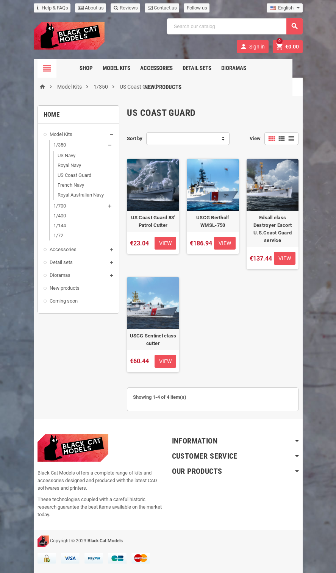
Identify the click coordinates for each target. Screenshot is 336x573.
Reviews (126, 8)
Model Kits (98, 68)
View (255, 138)
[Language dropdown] (285, 8)
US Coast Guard (74, 175)
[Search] (235, 26)
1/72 (58, 235)
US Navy (66, 155)
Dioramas (215, 68)
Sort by (134, 138)
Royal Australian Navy (81, 195)
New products (65, 288)
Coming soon (64, 301)
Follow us (197, 8)
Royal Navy (69, 165)
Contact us (162, 8)
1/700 (59, 206)
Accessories (138, 68)
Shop (68, 68)
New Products (256, 68)
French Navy (71, 185)
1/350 (59, 145)
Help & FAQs (52, 8)
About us (91, 8)
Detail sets (178, 68)
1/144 (59, 225)
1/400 (59, 216)
